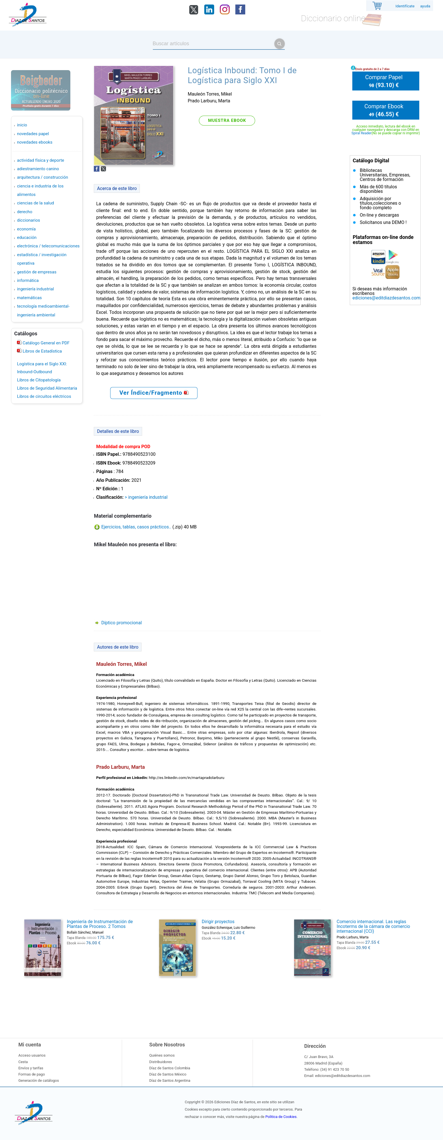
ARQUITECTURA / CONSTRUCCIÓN (42, 177)
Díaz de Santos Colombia (169, 1068)
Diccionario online (333, 18)
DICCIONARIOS (28, 220)
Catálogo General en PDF (45, 343)
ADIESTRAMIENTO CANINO (38, 168)
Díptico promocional (121, 622)
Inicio (22, 125)
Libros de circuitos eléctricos (44, 396)
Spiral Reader (361, 133)
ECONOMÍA (26, 229)
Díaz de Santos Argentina (169, 1080)
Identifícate (405, 6)
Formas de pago (31, 1074)
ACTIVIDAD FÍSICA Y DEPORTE (40, 160)
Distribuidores (160, 1062)
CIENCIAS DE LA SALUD (35, 203)
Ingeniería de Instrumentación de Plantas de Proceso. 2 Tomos (100, 924)
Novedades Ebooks (34, 142)
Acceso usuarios (31, 1055)
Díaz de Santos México (167, 1074)
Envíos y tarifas (30, 1068)
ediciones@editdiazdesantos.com (386, 298)
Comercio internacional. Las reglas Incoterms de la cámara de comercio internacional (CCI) (373, 926)
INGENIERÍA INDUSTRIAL (35, 289)
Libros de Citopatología (38, 380)
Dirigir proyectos (218, 921)
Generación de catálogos (38, 1080)
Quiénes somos (162, 1055)
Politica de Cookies (280, 1117)
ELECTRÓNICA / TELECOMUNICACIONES (48, 246)
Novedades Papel (33, 133)
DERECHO (24, 211)
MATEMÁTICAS (29, 297)
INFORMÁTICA (28, 280)
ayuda (425, 6)
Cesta (23, 1062)
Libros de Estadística (41, 351)
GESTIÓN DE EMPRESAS (36, 272)
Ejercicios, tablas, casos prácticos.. (136, 527)
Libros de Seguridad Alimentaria (47, 388)
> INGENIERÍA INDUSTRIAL (146, 497)
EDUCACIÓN (26, 237)
